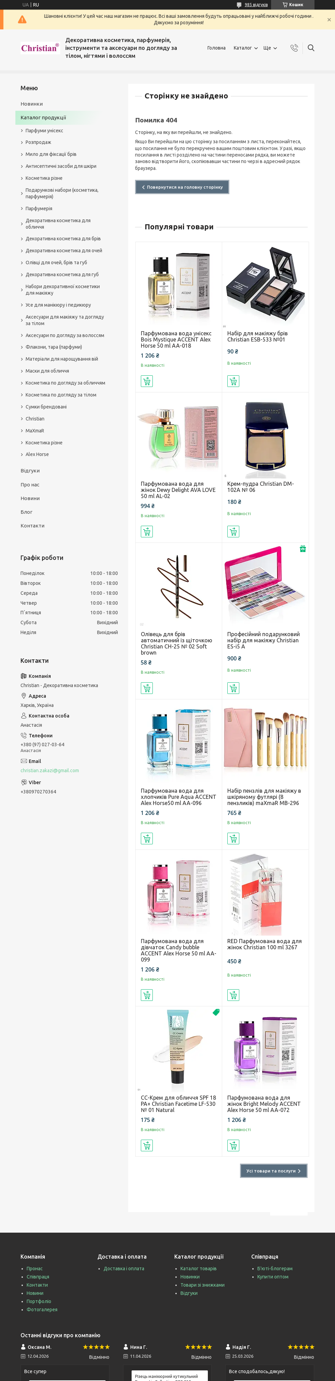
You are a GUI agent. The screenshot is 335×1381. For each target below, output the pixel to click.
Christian (35, 418)
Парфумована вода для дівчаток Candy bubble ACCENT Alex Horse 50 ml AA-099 (178, 950)
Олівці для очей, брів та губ (56, 262)
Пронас (35, 1268)
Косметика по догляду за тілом (61, 395)
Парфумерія (39, 208)
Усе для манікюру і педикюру (58, 305)
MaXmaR (35, 430)
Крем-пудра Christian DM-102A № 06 (260, 487)
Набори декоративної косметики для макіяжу (63, 290)
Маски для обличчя (47, 371)
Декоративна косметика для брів (63, 238)
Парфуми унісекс (44, 130)
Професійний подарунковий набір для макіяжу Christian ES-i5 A (263, 640)
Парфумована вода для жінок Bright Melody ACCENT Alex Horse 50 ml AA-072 (264, 1104)
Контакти (32, 525)
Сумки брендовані (46, 407)
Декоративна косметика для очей (64, 250)
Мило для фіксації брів (51, 154)
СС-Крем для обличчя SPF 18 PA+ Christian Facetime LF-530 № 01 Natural (178, 1104)
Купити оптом (273, 1276)
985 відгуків (256, 4)
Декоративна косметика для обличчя (58, 224)
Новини (30, 498)
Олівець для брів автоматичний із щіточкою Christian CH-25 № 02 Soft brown (176, 643)
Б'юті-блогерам (275, 1268)
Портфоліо (39, 1301)
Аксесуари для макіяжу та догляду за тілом (65, 320)
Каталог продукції (43, 117)
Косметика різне (44, 178)
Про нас (30, 484)
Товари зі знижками (202, 1285)
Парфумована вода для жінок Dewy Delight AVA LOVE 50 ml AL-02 (178, 490)
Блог (26, 512)
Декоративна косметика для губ (62, 274)
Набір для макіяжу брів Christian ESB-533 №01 (257, 336)
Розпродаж (38, 142)
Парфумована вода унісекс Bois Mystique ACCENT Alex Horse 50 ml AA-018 (176, 339)
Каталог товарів (198, 1268)
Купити (147, 381)
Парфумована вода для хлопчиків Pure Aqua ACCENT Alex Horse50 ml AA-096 (178, 797)
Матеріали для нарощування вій (62, 359)
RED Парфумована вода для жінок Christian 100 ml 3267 (264, 944)
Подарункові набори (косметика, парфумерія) (62, 193)
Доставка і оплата (124, 1268)
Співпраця (38, 1276)
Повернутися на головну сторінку (185, 187)
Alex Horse (37, 454)
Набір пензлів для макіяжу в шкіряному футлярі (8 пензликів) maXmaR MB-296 (264, 797)
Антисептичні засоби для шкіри (61, 166)
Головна (216, 48)
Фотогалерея (42, 1309)
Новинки (32, 104)
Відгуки (30, 470)
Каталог (243, 48)
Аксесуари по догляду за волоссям (65, 335)
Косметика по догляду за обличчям (65, 383)
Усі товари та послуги (271, 1170)
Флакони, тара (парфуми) (54, 347)
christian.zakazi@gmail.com (50, 770)
